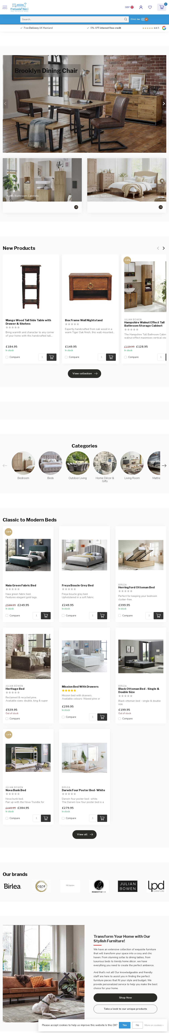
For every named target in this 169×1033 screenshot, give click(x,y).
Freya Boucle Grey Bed (78, 585)
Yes (125, 1025)
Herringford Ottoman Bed (136, 587)
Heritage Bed (15, 688)
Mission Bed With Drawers (80, 686)
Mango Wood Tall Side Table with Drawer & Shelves (28, 322)
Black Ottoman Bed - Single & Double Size (138, 690)
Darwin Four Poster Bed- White (83, 790)
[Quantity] (42, 357)
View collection (85, 373)
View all (85, 834)
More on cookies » (154, 1025)
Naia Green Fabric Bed (21, 585)
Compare (15, 357)
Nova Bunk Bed (16, 790)
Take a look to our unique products (125, 1009)
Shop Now (125, 997)
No (137, 1025)
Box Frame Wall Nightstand (84, 320)
